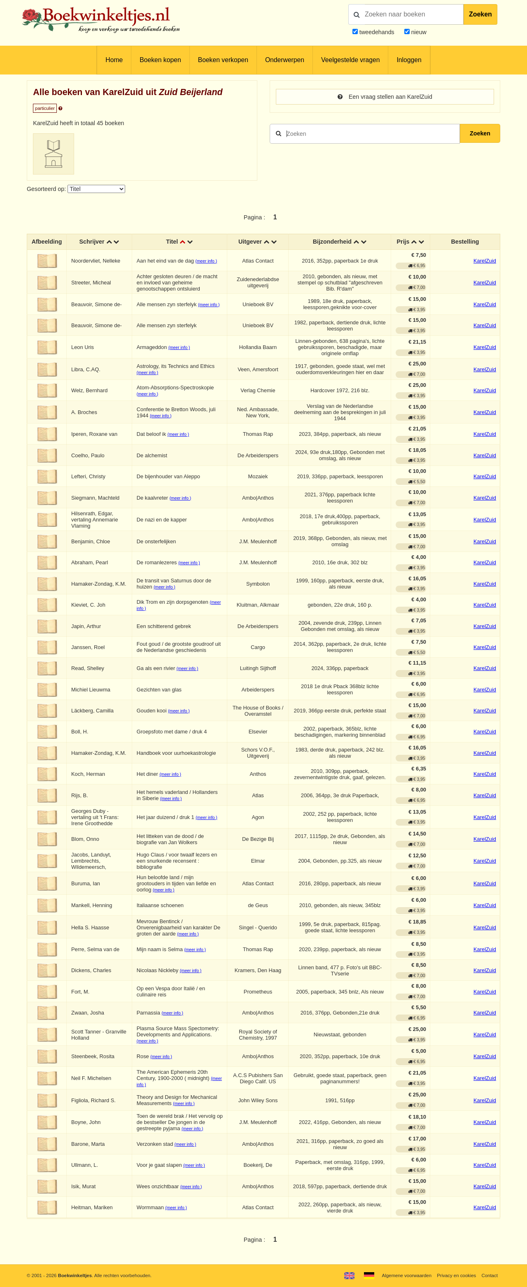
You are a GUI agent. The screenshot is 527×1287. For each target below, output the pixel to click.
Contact (490, 1275)
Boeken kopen (160, 59)
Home (114, 59)
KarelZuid (484, 261)
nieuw (418, 32)
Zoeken (480, 14)
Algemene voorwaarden (406, 1275)
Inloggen (408, 59)
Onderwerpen (284, 59)
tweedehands (376, 32)
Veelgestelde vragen (350, 59)
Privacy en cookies (456, 1275)
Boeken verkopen (223, 59)
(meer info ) (206, 261)
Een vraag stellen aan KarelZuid (385, 96)
